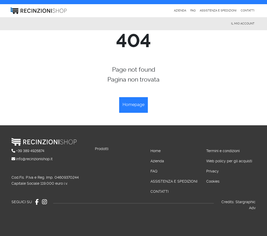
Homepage (133, 105)
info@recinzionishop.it (34, 159)
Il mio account (242, 23)
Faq (193, 10)
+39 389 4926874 (30, 151)
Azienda (180, 10)
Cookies (213, 181)
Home (155, 151)
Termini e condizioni (223, 151)
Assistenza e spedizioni (218, 10)
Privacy (212, 171)
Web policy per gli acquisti (229, 161)
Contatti (247, 10)
